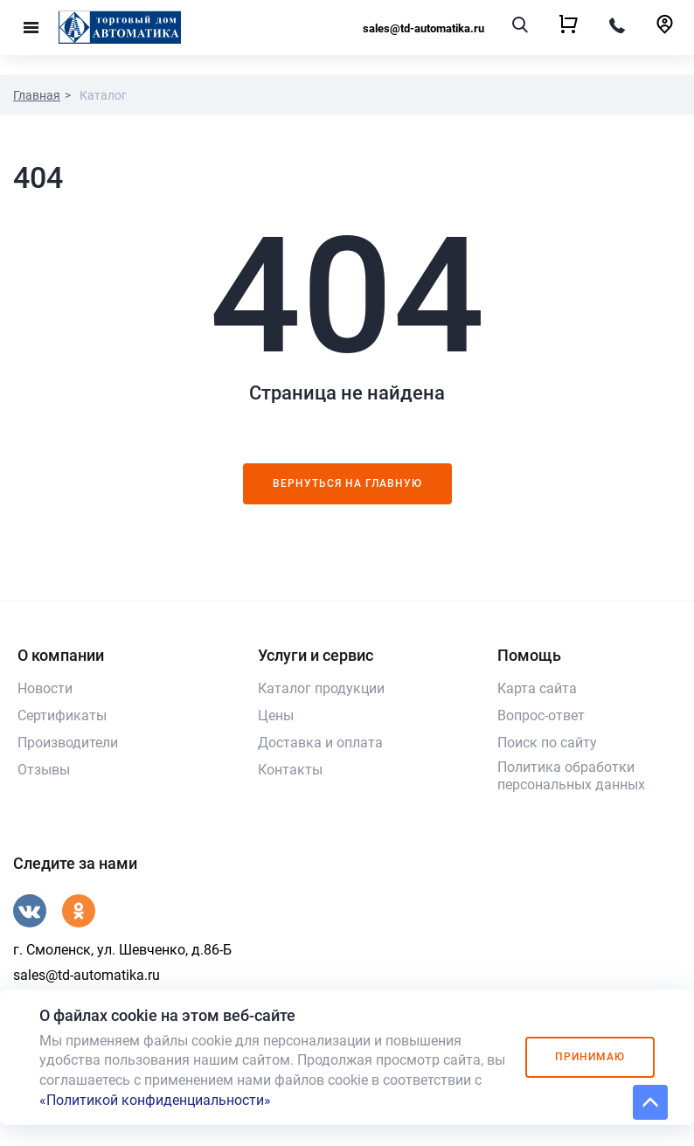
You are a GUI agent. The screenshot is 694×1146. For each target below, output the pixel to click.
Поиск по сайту (547, 742)
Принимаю (590, 1057)
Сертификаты (62, 715)
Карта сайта (537, 688)
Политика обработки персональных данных (571, 776)
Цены (276, 715)
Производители (67, 742)
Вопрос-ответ (541, 715)
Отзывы (43, 769)
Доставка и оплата (320, 742)
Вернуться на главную (347, 483)
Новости (45, 688)
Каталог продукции (321, 688)
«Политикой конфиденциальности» (155, 1100)
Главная (36, 95)
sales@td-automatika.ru (423, 28)
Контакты (290, 769)
